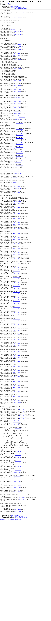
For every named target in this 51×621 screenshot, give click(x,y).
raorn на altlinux (18, 215)
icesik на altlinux (15, 217)
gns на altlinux (17, 31)
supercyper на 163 (14, 33)
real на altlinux (22, 13)
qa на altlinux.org (9, 3)
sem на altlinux (17, 228)
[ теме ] (22, 8)
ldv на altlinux (18, 544)
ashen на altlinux (17, 16)
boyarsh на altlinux (19, 145)
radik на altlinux (16, 210)
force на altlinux (17, 113)
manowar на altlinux (17, 206)
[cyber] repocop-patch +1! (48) (16, 6)
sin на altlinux (18, 192)
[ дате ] (15, 8)
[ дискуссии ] (19, 8)
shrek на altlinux (18, 141)
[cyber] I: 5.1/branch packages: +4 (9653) (17, 7)
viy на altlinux (16, 23)
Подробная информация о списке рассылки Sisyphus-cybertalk (10, 620)
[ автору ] (25, 8)
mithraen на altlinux (17, 502)
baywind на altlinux (17, 35)
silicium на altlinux (18, 187)
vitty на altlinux (17, 51)
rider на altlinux (16, 49)
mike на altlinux (17, 53)
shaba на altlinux (17, 69)
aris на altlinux (17, 128)
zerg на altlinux (17, 165)
